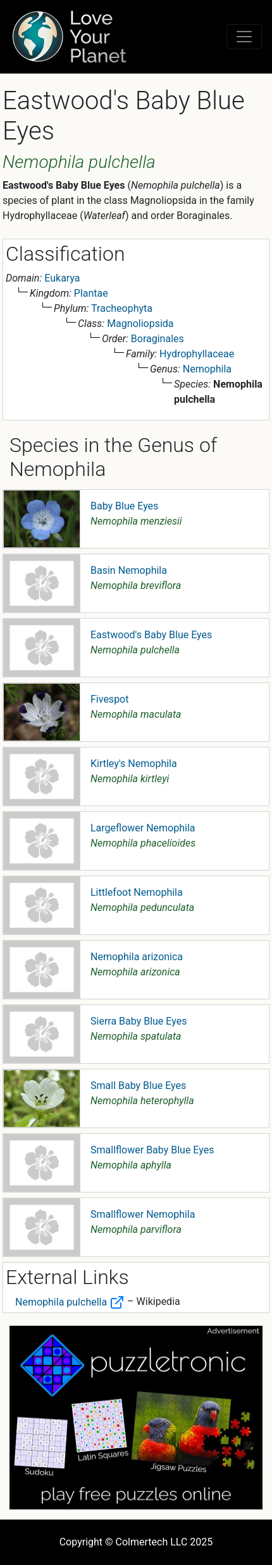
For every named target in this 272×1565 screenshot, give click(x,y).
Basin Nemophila (128, 570)
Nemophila (207, 369)
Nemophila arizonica (136, 957)
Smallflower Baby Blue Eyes (152, 1150)
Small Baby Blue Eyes (138, 1086)
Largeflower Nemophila (142, 828)
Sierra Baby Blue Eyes (138, 1021)
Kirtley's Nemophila (133, 764)
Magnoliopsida (140, 324)
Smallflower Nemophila (142, 1214)
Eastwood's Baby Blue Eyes (151, 635)
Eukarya (62, 278)
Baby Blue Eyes (124, 506)
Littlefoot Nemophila (136, 892)
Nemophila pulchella (70, 1302)
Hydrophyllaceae (196, 354)
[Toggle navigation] (244, 36)
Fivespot (109, 699)
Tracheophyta (121, 308)
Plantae (91, 293)
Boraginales (157, 339)
